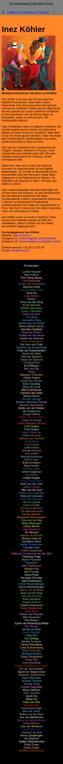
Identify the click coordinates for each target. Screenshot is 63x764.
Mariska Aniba (31, 286)
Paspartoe (31, 562)
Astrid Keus (31, 441)
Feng (31, 371)
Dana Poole (32, 574)
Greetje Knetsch (31, 450)
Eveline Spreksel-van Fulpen (31, 665)
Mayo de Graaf (31, 386)
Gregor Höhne (31, 414)
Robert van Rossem (31, 614)
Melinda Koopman (31, 456)
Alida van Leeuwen (31, 496)
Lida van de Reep (31, 596)
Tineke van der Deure (31, 335)
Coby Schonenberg (31, 647)
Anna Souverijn (31, 662)
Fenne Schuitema (31, 644)
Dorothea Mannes (31, 508)
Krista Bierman (31, 305)
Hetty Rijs (31, 635)
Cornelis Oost (31, 547)
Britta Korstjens (31, 462)
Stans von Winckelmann (31, 720)
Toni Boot (31, 317)
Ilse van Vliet (31, 705)
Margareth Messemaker (31, 517)
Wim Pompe (31, 571)
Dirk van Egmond (31, 356)
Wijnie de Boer (31, 314)
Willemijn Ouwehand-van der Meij (31, 553)
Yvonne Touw (31, 683)
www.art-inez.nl (22, 235)
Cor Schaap (31, 638)
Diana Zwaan (31, 747)
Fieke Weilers (31, 723)
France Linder (31, 505)
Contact (43, 12)
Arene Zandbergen (31, 735)
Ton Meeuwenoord (31, 511)
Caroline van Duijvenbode (31, 347)
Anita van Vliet (31, 702)
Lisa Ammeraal (31, 280)
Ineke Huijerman (31, 432)
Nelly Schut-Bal (31, 650)
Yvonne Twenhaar (31, 687)
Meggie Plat (31, 568)
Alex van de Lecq (31, 490)
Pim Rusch (31, 626)
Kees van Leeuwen (31, 499)
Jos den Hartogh (31, 399)
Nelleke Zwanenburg (31, 750)
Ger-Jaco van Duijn (31, 344)
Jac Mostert (31, 532)
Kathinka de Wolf (31, 732)
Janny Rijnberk (31, 632)
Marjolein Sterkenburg (31, 674)
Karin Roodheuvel (31, 608)
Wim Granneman (31, 389)
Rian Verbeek (31, 693)
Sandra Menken (31, 514)
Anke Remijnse (32, 599)
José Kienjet (31, 444)
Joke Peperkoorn (31, 565)
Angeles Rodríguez (31, 605)
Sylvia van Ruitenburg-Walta (31, 623)
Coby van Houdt (31, 420)
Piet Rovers (31, 620)
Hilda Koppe (31, 459)
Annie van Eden (31, 353)
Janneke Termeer (31, 680)
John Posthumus (31, 580)
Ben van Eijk (31, 368)
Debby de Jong (32, 435)
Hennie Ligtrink (31, 502)
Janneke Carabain (32, 329)
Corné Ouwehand (31, 550)
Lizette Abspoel (31, 271)
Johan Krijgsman (31, 471)
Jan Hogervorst (31, 411)
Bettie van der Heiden (32, 408)
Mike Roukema (31, 617)
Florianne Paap (31, 556)
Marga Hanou (31, 396)
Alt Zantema (31, 738)
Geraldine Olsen (31, 541)
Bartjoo (31, 299)
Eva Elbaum (31, 365)
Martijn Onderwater (31, 544)
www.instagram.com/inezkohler (37, 238)
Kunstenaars (28, 12)
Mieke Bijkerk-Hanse (31, 326)
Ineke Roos (31, 611)
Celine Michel (31, 526)
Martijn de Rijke (31, 629)
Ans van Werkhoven (31, 717)
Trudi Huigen (31, 429)
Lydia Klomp (31, 447)
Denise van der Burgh (31, 323)
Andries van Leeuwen (32, 493)
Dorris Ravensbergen (31, 587)
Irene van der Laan (31, 483)
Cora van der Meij (31, 520)
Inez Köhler (31, 453)
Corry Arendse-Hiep (31, 289)
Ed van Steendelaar (31, 668)
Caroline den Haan (31, 393)
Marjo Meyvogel (31, 523)
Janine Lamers (31, 486)
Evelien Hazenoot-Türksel (31, 402)
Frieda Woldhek (31, 729)
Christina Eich (31, 362)
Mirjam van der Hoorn (32, 417)
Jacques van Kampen (32, 438)
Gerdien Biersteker (31, 308)
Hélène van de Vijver (31, 714)
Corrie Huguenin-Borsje (31, 423)
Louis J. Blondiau (31, 311)
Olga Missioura (31, 529)
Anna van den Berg (31, 302)
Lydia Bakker (31, 296)
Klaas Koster (31, 465)
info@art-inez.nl (20, 250)
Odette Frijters (31, 377)
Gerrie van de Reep (31, 590)
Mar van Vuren (31, 711)
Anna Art (31, 292)
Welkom (13, 12)
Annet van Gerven (31, 380)
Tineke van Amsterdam (31, 283)
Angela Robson (31, 602)
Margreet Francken (31, 374)
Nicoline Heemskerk (31, 405)
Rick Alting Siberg (31, 277)
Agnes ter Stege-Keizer (31, 671)
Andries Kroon (31, 468)
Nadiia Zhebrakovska (31, 741)
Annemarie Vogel (31, 708)
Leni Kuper (31, 474)
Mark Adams (31, 274)
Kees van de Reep (31, 593)
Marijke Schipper (31, 641)
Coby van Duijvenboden (31, 350)
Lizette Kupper (31, 477)
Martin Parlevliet (31, 559)
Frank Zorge (31, 744)
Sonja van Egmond (31, 359)
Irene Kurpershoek (31, 480)
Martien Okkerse (31, 538)
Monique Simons (31, 653)
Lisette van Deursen (31, 338)
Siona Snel (31, 659)
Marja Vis (31, 699)
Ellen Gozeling (31, 383)
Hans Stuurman (31, 677)
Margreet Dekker (31, 332)
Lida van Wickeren (31, 726)
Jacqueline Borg (31, 320)
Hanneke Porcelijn (32, 577)
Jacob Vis (31, 696)
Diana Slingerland (31, 656)
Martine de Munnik (31, 535)
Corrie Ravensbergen (31, 583)
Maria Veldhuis (31, 690)
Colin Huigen (31, 426)
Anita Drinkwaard (31, 341)
